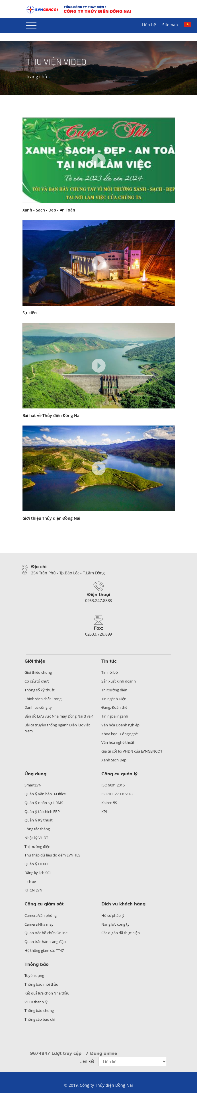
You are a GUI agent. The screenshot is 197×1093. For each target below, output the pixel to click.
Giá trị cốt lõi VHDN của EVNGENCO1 (131, 751)
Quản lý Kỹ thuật (38, 820)
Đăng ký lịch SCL (37, 872)
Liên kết (86, 1061)
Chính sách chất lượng (42, 698)
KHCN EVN (33, 890)
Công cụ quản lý (119, 773)
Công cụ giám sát (43, 904)
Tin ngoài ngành (114, 716)
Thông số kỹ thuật (39, 690)
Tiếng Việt (187, 24)
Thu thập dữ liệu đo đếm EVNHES (52, 855)
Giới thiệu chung (38, 672)
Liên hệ (149, 24)
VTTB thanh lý (36, 1001)
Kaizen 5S (109, 802)
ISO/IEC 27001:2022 (117, 793)
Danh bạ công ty (38, 707)
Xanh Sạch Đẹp (113, 760)
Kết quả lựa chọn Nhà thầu (46, 993)
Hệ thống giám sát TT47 (44, 950)
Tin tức (108, 661)
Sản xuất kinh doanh (118, 681)
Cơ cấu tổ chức (36, 681)
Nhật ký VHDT (36, 837)
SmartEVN (33, 785)
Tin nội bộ (109, 672)
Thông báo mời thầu (41, 984)
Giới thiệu (35, 661)
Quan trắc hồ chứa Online (45, 932)
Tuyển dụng (34, 975)
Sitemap (170, 24)
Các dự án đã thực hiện (120, 932)
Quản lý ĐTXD (36, 863)
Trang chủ (36, 76)
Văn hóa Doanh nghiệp (120, 725)
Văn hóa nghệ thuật (117, 742)
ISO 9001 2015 (113, 785)
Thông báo (36, 964)
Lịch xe (30, 881)
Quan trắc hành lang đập (45, 941)
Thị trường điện (114, 690)
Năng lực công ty (115, 924)
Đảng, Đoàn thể (114, 707)
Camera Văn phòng (40, 915)
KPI (104, 811)
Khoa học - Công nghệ (119, 733)
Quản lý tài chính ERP (42, 811)
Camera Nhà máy (39, 924)
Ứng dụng (35, 773)
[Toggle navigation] (31, 24)
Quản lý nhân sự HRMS (43, 802)
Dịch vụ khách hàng (123, 904)
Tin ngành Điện (113, 698)
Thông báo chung (39, 1010)
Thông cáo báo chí (39, 1019)
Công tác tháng (37, 828)
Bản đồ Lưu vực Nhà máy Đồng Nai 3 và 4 (58, 716)
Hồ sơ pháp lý (112, 915)
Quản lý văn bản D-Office (45, 793)
